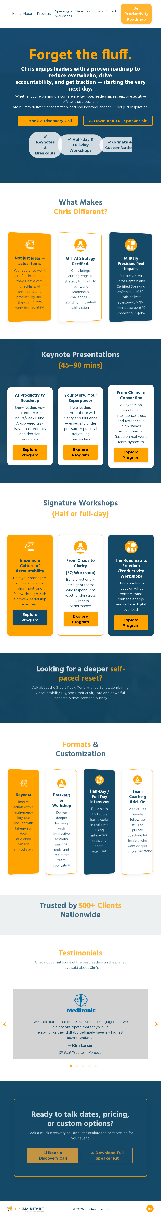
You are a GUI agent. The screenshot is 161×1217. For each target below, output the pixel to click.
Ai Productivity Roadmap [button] (136, 13)
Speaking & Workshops (63, 14)
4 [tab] (89, 1066)
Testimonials (94, 11)
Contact (110, 11)
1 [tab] (71, 1066)
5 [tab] (96, 1066)
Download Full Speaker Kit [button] (118, 120)
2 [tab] (77, 1066)
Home (16, 13)
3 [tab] (83, 1066)
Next (156, 1024)
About (27, 13)
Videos (78, 11)
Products (44, 13)
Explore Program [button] (29, 452)
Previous (4, 1024)
